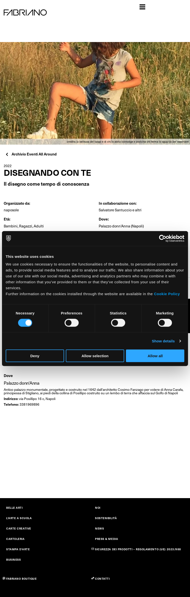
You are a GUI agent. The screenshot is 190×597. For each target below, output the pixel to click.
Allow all (155, 356)
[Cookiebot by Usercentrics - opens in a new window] (162, 238)
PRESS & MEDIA (106, 539)
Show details (163, 341)
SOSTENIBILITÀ (106, 518)
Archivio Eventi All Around (31, 153)
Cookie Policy (167, 294)
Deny (34, 356)
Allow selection (94, 356)
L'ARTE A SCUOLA (19, 518)
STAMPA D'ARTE (18, 549)
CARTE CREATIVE (18, 528)
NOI (97, 507)
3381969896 (29, 404)
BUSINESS (13, 559)
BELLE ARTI (14, 507)
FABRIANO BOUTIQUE (21, 578)
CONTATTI (102, 578)
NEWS (99, 528)
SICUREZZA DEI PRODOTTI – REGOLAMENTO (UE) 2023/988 (138, 549)
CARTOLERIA (15, 539)
